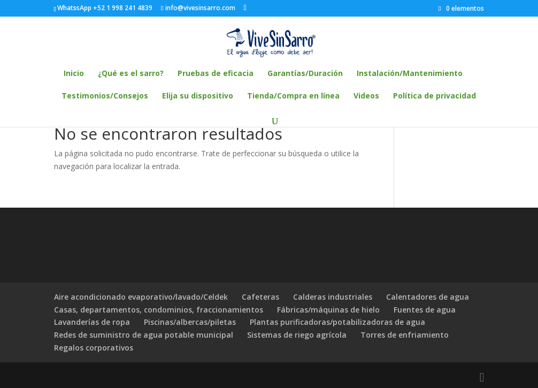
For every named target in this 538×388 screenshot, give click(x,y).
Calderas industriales (332, 297)
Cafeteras (260, 297)
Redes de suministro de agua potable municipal (143, 335)
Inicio (74, 74)
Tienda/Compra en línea (293, 96)
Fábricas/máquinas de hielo (328, 310)
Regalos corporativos (93, 348)
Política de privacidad (434, 96)
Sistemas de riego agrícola (297, 335)
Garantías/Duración (305, 74)
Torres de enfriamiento (404, 335)
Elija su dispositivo (197, 96)
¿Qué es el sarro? (131, 74)
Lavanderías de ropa (92, 322)
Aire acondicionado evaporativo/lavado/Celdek (141, 297)
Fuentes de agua (425, 310)
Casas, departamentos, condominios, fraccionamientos (158, 310)
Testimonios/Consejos (105, 96)
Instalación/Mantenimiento (410, 74)
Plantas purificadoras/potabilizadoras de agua (337, 322)
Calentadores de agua (427, 297)
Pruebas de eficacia (215, 74)
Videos (366, 96)
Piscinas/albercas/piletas (190, 322)
